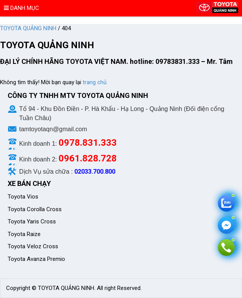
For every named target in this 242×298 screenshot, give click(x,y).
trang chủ (94, 82)
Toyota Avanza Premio (36, 259)
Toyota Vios (24, 196)
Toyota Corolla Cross (35, 209)
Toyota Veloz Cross (33, 246)
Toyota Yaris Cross (32, 221)
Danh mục (21, 8)
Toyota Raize (24, 234)
